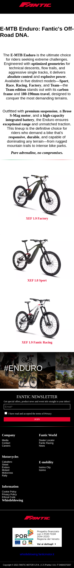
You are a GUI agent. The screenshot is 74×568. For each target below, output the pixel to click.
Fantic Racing (46, 443)
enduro (6, 467)
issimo (42, 470)
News (42, 445)
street (5, 464)
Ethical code (8, 497)
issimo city (45, 467)
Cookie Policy (9, 491)
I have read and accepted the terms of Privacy (30, 413)
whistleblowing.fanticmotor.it (37, 554)
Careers (6, 445)
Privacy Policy (9, 494)
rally (4, 475)
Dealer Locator (47, 440)
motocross (7, 473)
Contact (6, 443)
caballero (7, 462)
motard (5, 470)
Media (5, 440)
